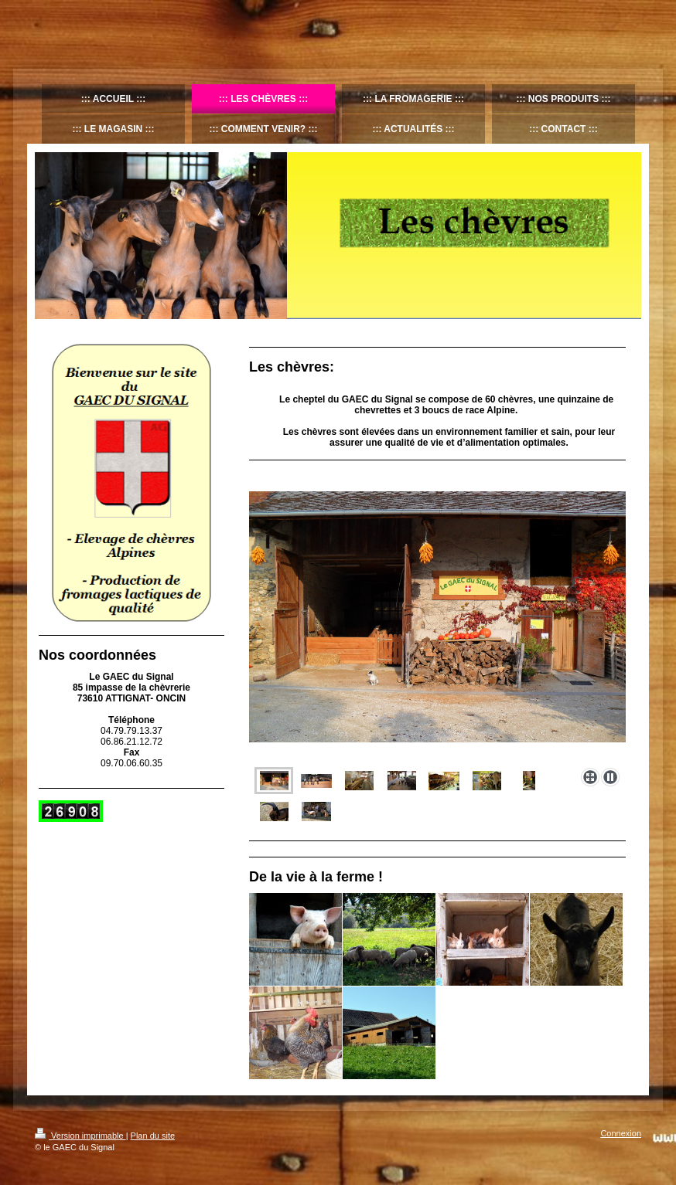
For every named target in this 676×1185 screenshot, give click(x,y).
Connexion (620, 1133)
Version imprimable (80, 1135)
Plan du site (153, 1135)
